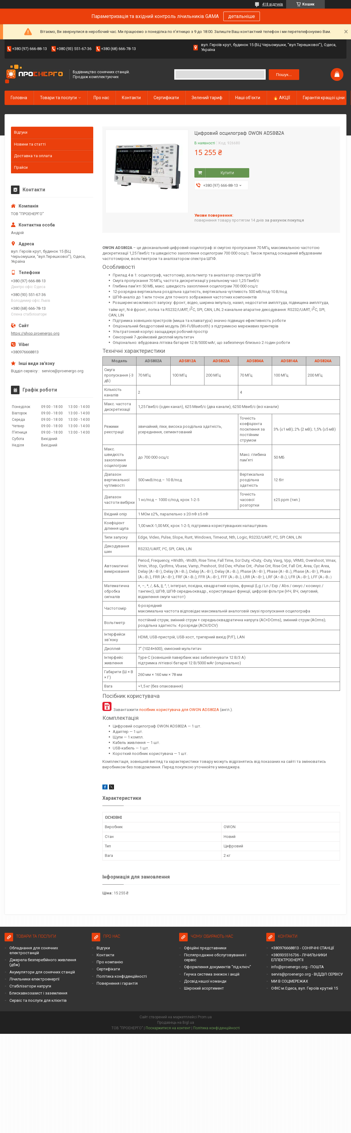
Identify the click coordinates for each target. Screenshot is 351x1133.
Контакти (131, 97)
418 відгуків (272, 4)
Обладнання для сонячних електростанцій (33, 950)
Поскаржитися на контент (168, 1028)
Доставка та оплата (33, 155)
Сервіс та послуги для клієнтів (38, 1000)
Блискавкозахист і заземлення (38, 993)
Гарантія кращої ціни (324, 97)
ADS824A (323, 361)
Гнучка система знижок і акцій (211, 974)
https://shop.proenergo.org (35, 333)
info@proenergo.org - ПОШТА (297, 967)
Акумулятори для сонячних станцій (42, 972)
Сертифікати (166, 97)
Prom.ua (205, 1017)
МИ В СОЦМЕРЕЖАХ (289, 981)
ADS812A (187, 361)
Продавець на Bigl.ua (175, 1022)
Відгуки (20, 132)
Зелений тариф (207, 97)
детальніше (241, 16)
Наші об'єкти (247, 97)
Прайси (21, 167)
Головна (19, 97)
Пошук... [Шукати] (284, 74)
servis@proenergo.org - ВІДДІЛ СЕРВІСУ (307, 974)
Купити (227, 172)
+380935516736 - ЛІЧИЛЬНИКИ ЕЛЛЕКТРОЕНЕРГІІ (299, 957)
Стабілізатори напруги (30, 986)
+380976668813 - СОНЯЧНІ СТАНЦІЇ (302, 948)
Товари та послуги (58, 97)
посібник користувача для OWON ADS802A (179, 709)
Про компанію (110, 962)
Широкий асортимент (204, 988)
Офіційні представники (205, 948)
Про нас (101, 97)
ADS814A (289, 361)
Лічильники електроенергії (34, 979)
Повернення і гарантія (117, 983)
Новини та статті (30, 144)
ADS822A (221, 361)
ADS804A (255, 361)
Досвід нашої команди (205, 981)
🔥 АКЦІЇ (281, 97)
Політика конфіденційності (122, 976)
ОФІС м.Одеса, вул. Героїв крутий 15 (304, 988)
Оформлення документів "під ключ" (217, 967)
